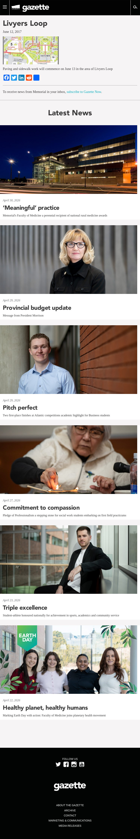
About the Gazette (70, 805)
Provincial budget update (37, 307)
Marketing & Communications (70, 820)
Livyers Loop (25, 23)
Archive (70, 810)
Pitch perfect (20, 407)
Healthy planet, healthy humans (45, 707)
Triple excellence (25, 607)
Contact (70, 815)
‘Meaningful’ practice (31, 207)
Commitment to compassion (41, 507)
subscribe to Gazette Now (84, 92)
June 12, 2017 (12, 32)
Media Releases (70, 825)
